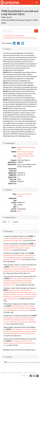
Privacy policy (18, 372)
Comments (8, 357)
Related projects (10, 217)
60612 (19, 211)
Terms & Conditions (30, 372)
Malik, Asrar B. (6, 17)
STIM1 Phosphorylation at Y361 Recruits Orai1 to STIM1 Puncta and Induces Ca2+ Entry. (19, 343)
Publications (9, 231)
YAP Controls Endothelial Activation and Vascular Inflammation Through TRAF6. (19, 238)
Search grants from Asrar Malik (13, 36)
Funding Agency (10, 143)
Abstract (8, 49)
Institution (8, 190)
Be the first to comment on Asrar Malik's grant (20, 362)
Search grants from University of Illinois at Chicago (19, 38)
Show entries (10, 222)
